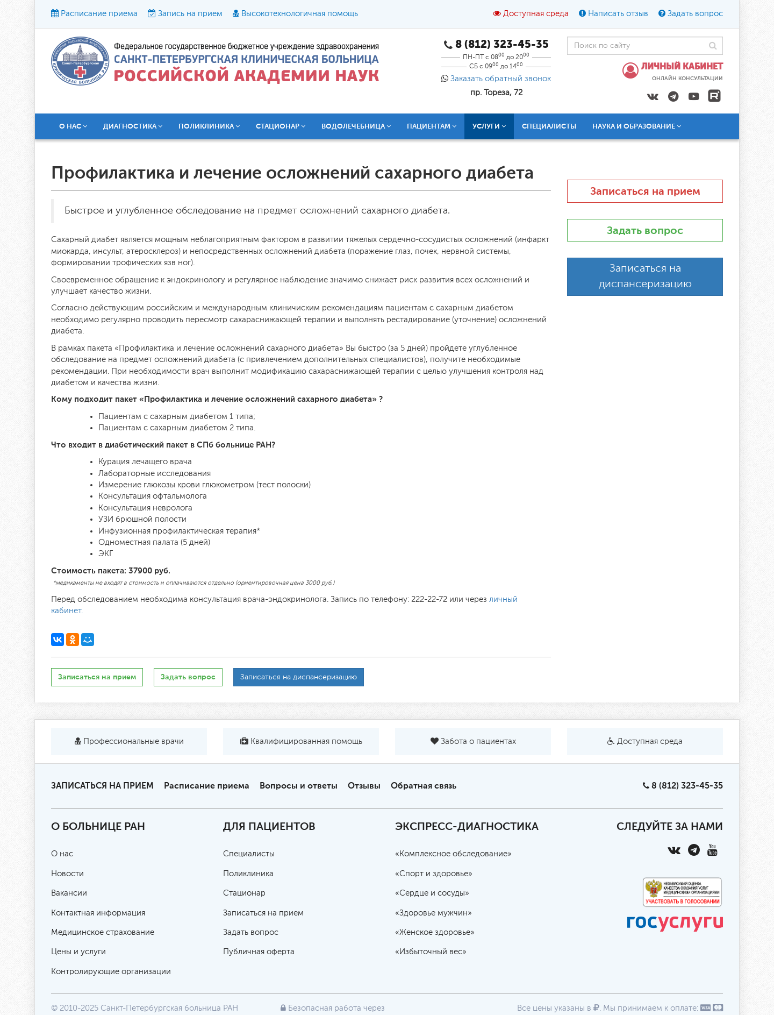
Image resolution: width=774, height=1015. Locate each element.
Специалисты (549, 126)
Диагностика (132, 126)
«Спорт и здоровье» (433, 874)
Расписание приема (99, 14)
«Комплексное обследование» (453, 854)
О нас (73, 126)
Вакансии (69, 893)
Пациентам (431, 126)
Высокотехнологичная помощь (299, 14)
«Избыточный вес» (431, 952)
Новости (67, 874)
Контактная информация (98, 913)
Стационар (280, 126)
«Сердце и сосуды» (432, 893)
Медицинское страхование (102, 932)
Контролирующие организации (111, 972)
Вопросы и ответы (299, 785)
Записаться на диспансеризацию (298, 677)
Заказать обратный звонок (500, 79)
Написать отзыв (618, 14)
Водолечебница (356, 126)
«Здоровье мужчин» (433, 913)
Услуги (489, 126)
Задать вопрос (695, 14)
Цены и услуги (78, 952)
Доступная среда (536, 14)
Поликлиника (209, 126)
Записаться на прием (97, 677)
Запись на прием (190, 14)
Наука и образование (636, 126)
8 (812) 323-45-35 (687, 785)
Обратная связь (423, 785)
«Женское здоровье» (435, 932)
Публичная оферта (259, 952)
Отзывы (364, 785)
